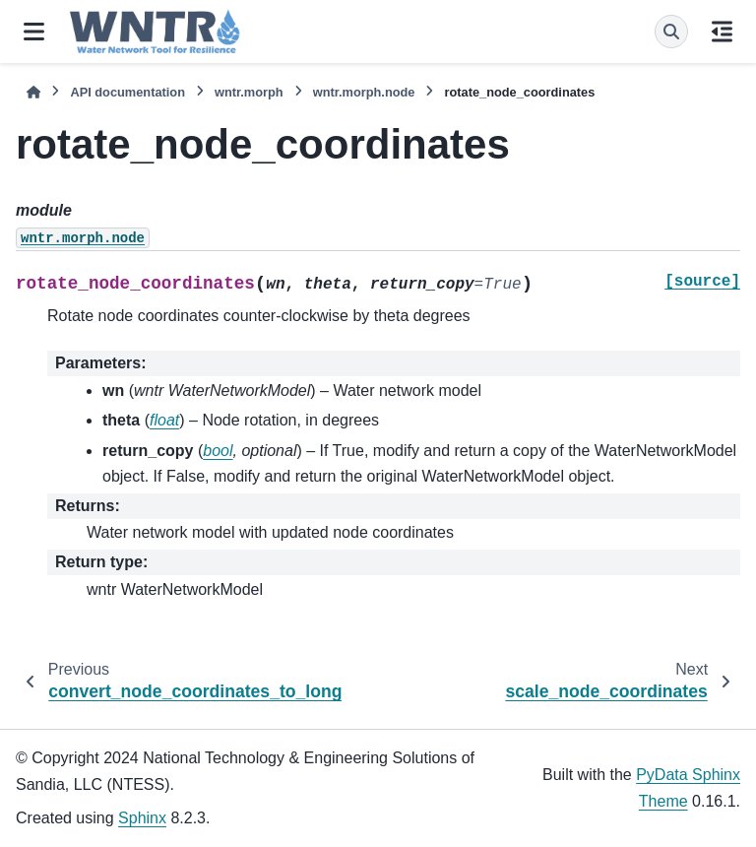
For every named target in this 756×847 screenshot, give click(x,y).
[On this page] (722, 31)
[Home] (33, 92)
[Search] (671, 31)
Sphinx (142, 818)
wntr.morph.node (364, 92)
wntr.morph (249, 92)
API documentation (127, 92)
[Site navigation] (34, 31)
